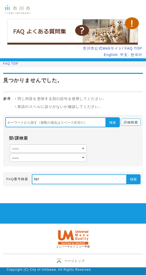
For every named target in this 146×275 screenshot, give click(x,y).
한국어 (136, 55)
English (111, 55)
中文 (124, 55)
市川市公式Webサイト (102, 48)
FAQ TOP (133, 48)
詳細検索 (129, 122)
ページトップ (74, 261)
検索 (112, 122)
